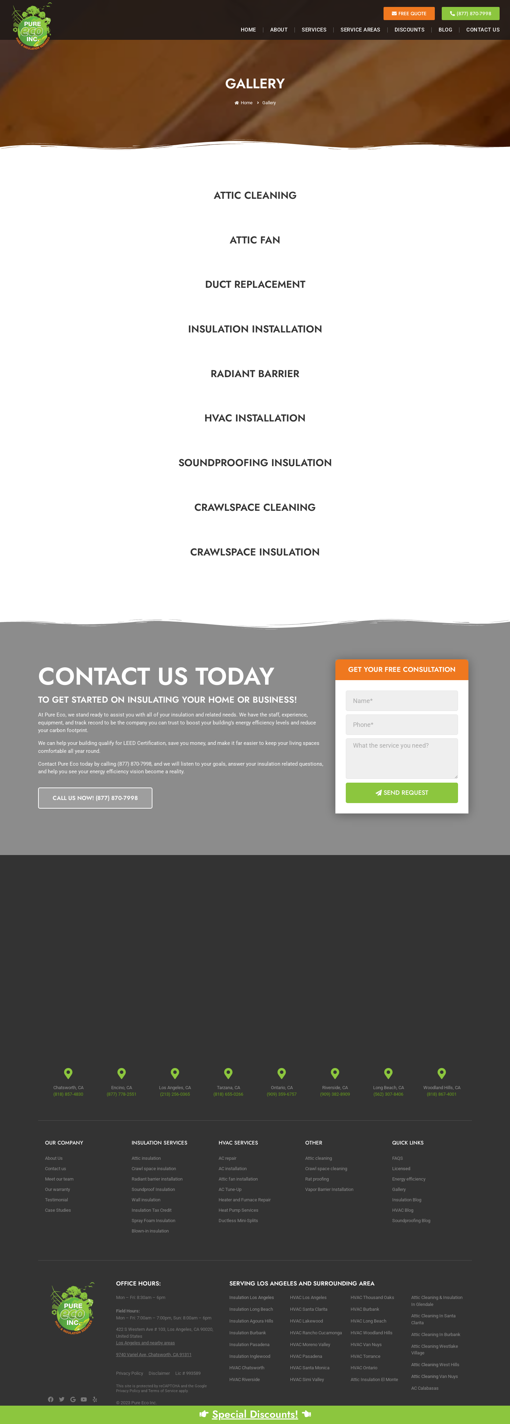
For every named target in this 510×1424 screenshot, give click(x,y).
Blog (445, 30)
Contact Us (483, 30)
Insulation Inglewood (249, 1356)
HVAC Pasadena (306, 1356)
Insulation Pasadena (249, 1344)
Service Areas (360, 30)
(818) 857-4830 (68, 1094)
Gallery (399, 1189)
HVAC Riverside (244, 1379)
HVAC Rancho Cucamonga (316, 1332)
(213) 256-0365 (175, 1094)
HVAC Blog (402, 1210)
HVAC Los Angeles (308, 1297)
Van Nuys (448, 1376)
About (279, 30)
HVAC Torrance (365, 1356)
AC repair (227, 1158)
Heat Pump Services (238, 1210)
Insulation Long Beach (251, 1309)
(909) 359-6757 (282, 1094)
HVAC (307, 1379)
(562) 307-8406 (388, 1094)
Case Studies (58, 1210)
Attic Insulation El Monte (374, 1379)
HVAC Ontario (364, 1367)
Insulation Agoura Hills (251, 1321)
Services (314, 30)
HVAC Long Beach (368, 1321)
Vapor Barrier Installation (329, 1189)
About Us (54, 1158)
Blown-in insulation (150, 1231)
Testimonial (56, 1199)
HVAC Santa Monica (309, 1367)
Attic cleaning (318, 1158)
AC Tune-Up (230, 1189)
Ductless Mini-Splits (238, 1220)
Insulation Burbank (247, 1332)
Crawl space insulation (154, 1168)
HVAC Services (238, 1143)
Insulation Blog (406, 1199)
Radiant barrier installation (157, 1179)
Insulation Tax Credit (152, 1210)
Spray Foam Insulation (153, 1220)
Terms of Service (163, 1391)
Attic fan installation (238, 1179)
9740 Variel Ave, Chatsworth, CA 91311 (154, 1354)
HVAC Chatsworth (246, 1367)
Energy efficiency (408, 1179)
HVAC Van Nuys (366, 1344)
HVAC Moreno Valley (310, 1344)
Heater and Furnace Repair (245, 1199)
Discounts (410, 30)
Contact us (55, 1168)
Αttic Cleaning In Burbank (435, 1334)
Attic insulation (146, 1158)
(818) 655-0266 (228, 1094)
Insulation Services (159, 1143)
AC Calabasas (425, 1388)
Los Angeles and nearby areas (145, 1342)
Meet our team (59, 1179)
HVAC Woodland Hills (372, 1332)
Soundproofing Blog (411, 1220)
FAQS (397, 1158)
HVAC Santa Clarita (308, 1309)
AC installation (233, 1168)
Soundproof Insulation (153, 1189)
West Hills (449, 1364)
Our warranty (57, 1189)
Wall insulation (146, 1199)
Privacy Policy (128, 1391)
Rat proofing (317, 1179)
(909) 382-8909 (335, 1094)
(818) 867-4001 (442, 1094)
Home (248, 30)
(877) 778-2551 (122, 1094)
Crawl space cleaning (326, 1168)
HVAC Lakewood (306, 1321)
